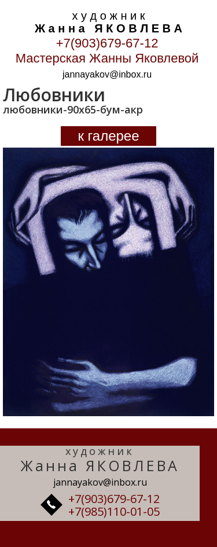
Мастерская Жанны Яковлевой (107, 58)
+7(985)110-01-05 (114, 511)
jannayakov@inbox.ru (107, 74)
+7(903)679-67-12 (107, 43)
